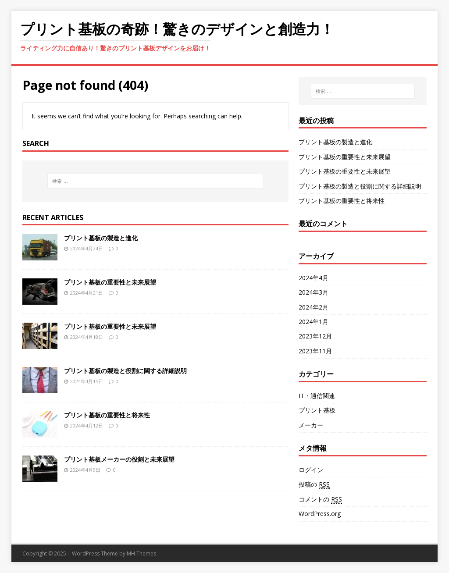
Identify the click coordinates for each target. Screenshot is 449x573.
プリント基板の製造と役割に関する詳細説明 (125, 371)
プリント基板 (317, 410)
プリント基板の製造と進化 (101, 238)
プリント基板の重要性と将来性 (107, 415)
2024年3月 (313, 292)
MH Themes (141, 553)
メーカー (311, 425)
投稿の (314, 484)
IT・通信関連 (317, 395)
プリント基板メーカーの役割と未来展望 (119, 459)
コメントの (320, 499)
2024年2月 (313, 307)
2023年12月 (315, 336)
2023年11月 (315, 351)
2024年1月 (313, 321)
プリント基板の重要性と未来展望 (110, 282)
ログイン (311, 470)
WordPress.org (320, 513)
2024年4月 (313, 278)
